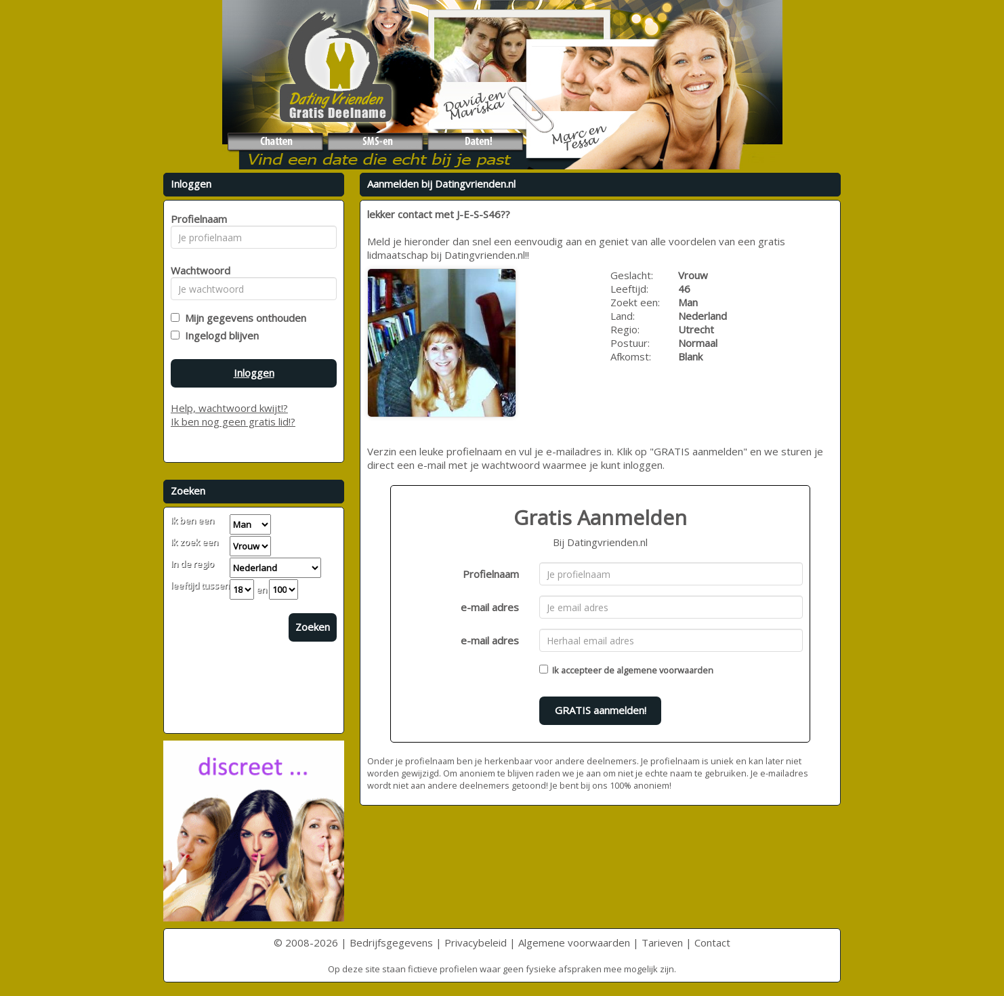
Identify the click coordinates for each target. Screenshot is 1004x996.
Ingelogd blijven (219, 335)
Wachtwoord (197, 270)
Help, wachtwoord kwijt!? (229, 408)
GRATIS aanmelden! (600, 710)
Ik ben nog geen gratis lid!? (233, 421)
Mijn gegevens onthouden (243, 318)
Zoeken (312, 627)
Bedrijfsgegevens (391, 942)
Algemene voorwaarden (574, 942)
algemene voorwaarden (664, 670)
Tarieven (662, 942)
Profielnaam (491, 574)
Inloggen (254, 372)
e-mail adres (490, 607)
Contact (712, 942)
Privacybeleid (475, 942)
